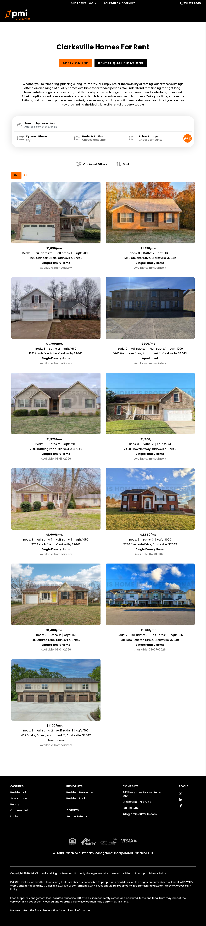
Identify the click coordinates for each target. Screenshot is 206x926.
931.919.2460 (192, 3)
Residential (18, 792)
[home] (17, 14)
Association (18, 798)
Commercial (19, 810)
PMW (127, 873)
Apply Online (75, 63)
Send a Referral (76, 816)
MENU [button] (202, 15)
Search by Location (39, 123)
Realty (14, 804)
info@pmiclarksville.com (140, 814)
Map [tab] (27, 175)
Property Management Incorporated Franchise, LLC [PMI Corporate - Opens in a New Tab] (117, 852)
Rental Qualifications (120, 63)
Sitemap (140, 873)
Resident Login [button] (76, 798)
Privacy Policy (157, 873)
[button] (180, 794)
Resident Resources (80, 792)
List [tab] (16, 175)
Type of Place (36, 136)
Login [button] (14, 816)
